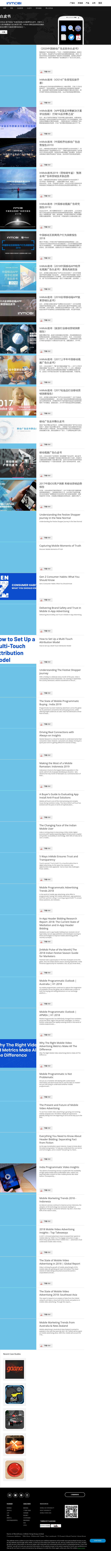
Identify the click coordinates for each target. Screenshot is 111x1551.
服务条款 (25, 1508)
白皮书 (29, 8)
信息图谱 (20, 8)
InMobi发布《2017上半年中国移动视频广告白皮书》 (60, 360)
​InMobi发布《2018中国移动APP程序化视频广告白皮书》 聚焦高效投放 (59, 267)
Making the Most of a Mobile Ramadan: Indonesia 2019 (55, 764)
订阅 (3, 32)
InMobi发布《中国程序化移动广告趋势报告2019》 (59, 143)
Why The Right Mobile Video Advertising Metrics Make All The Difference (58, 1046)
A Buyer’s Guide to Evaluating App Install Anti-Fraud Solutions (58, 795)
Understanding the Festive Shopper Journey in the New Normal (59, 516)
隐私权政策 (26, 1520)
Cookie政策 (26, 1518)
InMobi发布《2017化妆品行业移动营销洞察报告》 (60, 392)
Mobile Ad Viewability (47, 1508)
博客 (11, 8)
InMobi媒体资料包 (12, 1520)
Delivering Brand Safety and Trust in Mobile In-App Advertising (60, 609)
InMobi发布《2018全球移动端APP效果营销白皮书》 (59, 298)
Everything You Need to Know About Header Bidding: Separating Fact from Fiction (60, 1139)
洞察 (4, 8)
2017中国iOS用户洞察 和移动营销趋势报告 (60, 485)
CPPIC (25, 1525)
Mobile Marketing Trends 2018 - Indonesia (57, 1199)
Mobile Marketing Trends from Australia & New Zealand (57, 1324)
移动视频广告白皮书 (50, 452)
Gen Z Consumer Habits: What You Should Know (59, 578)
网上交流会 (49, 8)
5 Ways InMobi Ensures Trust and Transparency (58, 858)
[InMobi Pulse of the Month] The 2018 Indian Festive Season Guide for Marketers (58, 953)
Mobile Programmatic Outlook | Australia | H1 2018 (57, 982)
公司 (93, 3)
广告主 (72, 3)
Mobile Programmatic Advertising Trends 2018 (58, 889)
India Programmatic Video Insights (59, 1167)
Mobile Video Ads (45, 1513)
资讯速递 (38, 8)
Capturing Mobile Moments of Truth (60, 545)
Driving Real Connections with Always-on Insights (56, 733)
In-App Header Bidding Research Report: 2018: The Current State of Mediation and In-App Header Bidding (59, 923)
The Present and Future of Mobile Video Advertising (58, 1106)
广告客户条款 (27, 1510)
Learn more (81, 1548)
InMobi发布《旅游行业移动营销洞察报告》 (59, 329)
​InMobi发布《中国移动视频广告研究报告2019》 (59, 205)
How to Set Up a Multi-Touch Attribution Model (56, 640)
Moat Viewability (45, 1510)
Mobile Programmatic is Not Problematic (55, 1075)
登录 (100, 3)
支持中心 (9, 1510)
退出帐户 (25, 1515)
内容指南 (25, 1513)
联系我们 (9, 1508)
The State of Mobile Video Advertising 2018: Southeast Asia (58, 1293)
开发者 (80, 3)
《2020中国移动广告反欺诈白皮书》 (59, 48)
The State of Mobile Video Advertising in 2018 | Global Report (59, 1262)
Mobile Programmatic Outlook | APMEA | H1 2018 (57, 1013)
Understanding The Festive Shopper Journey (60, 671)
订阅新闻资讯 (75, 1494)
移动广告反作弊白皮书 (51, 421)
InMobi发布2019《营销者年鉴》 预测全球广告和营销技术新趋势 (60, 174)
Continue (97, 1540)
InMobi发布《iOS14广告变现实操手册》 (59, 81)
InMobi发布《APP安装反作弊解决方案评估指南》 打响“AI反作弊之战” (60, 112)
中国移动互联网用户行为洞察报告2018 (58, 236)
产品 (87, 3)
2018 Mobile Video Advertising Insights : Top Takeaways (56, 1230)
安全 (24, 1523)
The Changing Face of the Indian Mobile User (58, 827)
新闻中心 (9, 1518)
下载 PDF (45, 72)
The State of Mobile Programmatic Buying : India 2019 (59, 702)
